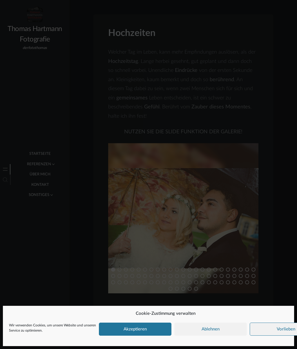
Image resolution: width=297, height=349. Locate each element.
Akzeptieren (135, 329)
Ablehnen (211, 329)
